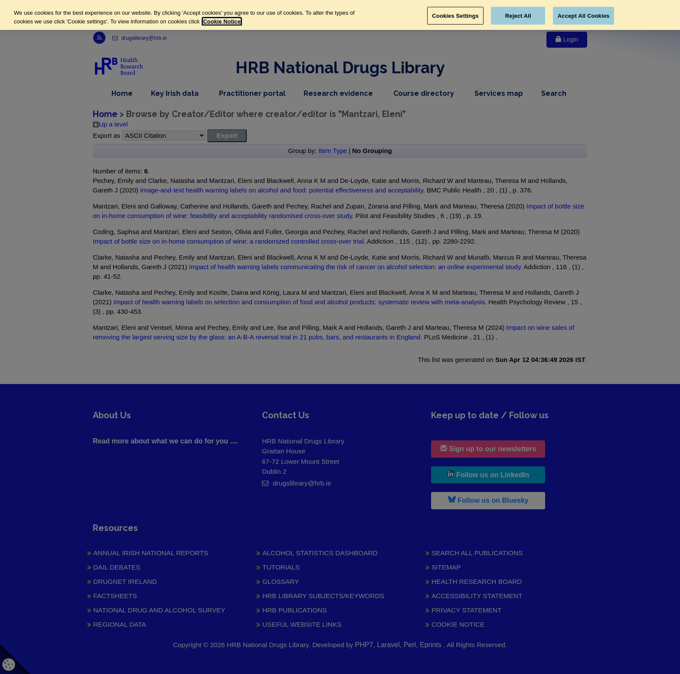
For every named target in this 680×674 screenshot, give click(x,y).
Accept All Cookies (584, 15)
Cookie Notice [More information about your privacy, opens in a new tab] (222, 21)
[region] (340, 15)
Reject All (518, 15)
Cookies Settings (455, 15)
